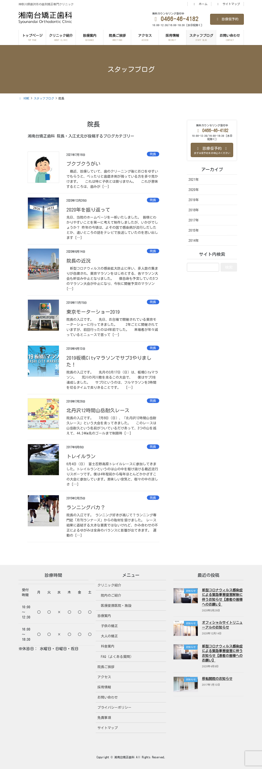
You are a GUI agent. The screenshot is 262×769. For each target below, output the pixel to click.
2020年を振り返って (88, 209)
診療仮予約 (226, 19)
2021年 (194, 179)
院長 (153, 154)
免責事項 (104, 717)
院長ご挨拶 (105, 667)
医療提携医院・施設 (116, 605)
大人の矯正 (109, 636)
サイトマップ (228, 4)
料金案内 (107, 646)
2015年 (194, 230)
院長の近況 (78, 260)
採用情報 (104, 687)
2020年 (194, 189)
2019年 (194, 200)
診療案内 (104, 615)
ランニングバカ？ (85, 507)
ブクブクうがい (83, 163)
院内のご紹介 (111, 595)
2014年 (194, 240)
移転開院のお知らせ (217, 678)
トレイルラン (80, 456)
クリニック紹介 (109, 585)
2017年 (194, 220)
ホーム (199, 4)
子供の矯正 (109, 626)
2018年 (194, 210)
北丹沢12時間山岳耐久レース (97, 410)
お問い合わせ (107, 697)
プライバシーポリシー (114, 707)
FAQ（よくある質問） (117, 656)
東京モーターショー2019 (93, 311)
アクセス (104, 677)
